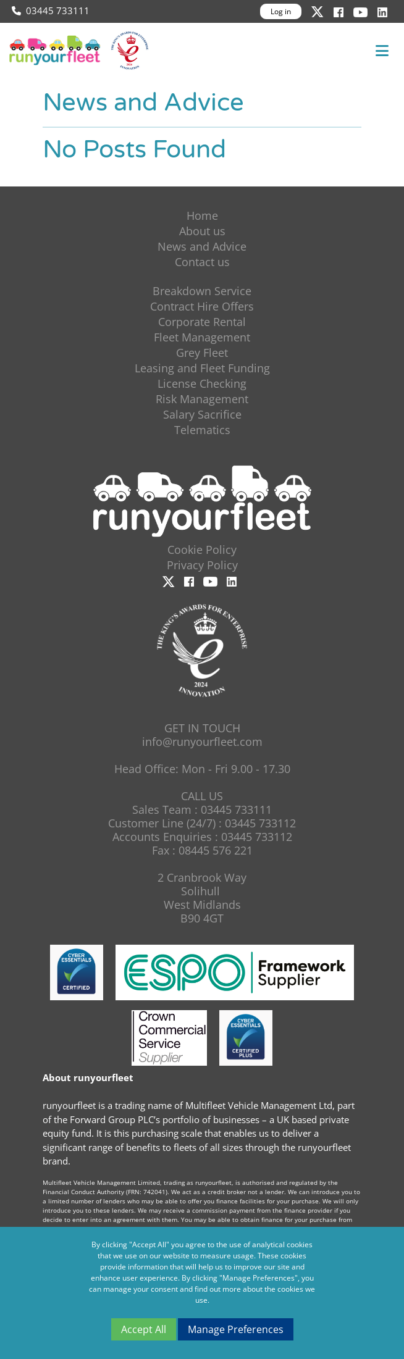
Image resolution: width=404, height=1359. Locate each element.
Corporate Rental (202, 321)
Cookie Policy (202, 549)
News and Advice (202, 246)
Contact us (202, 261)
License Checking (202, 383)
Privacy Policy (202, 565)
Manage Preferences (236, 1329)
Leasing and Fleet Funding (202, 368)
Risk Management (202, 398)
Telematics (202, 429)
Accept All (143, 1329)
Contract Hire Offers (202, 306)
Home (202, 215)
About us (202, 231)
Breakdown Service (202, 290)
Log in (281, 11)
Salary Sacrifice (202, 414)
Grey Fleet (202, 352)
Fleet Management (202, 337)
